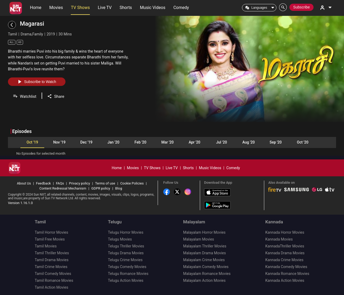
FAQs (60, 183)
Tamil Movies (46, 246)
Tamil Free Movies (50, 239)
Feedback (43, 183)
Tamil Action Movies (51, 287)
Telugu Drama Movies (126, 253)
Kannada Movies (279, 239)
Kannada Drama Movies (285, 253)
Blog (118, 188)
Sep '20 (276, 142)
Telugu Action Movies (125, 280)
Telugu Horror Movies (125, 232)
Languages (259, 8)
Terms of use (105, 183)
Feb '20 (141, 142)
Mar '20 (167, 142)
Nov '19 (59, 142)
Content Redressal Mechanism (62, 188)
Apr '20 (194, 142)
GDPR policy (100, 188)
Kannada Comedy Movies (286, 267)
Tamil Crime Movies (51, 267)
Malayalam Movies (198, 239)
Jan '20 (114, 142)
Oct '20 (302, 142)
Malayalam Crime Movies (204, 260)
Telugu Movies (120, 239)
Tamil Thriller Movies (52, 253)
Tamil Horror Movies (51, 232)
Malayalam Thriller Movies (204, 246)
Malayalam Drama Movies (204, 253)
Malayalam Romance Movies (207, 273)
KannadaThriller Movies (284, 246)
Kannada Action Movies (284, 280)
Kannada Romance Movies (287, 273)
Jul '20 (221, 142)
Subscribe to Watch (36, 81)
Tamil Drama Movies (51, 260)
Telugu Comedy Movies (127, 267)
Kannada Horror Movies (284, 232)
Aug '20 (248, 142)
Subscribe (301, 7)
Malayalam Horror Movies (204, 232)
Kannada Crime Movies (284, 260)
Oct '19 (32, 142)
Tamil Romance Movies (54, 280)
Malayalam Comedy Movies (205, 267)
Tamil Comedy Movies (53, 273)
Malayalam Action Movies (204, 280)
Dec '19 (86, 142)
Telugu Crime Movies (125, 260)
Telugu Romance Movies (128, 273)
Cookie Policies (132, 183)
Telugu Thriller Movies (126, 246)
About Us (24, 183)
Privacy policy (79, 183)
